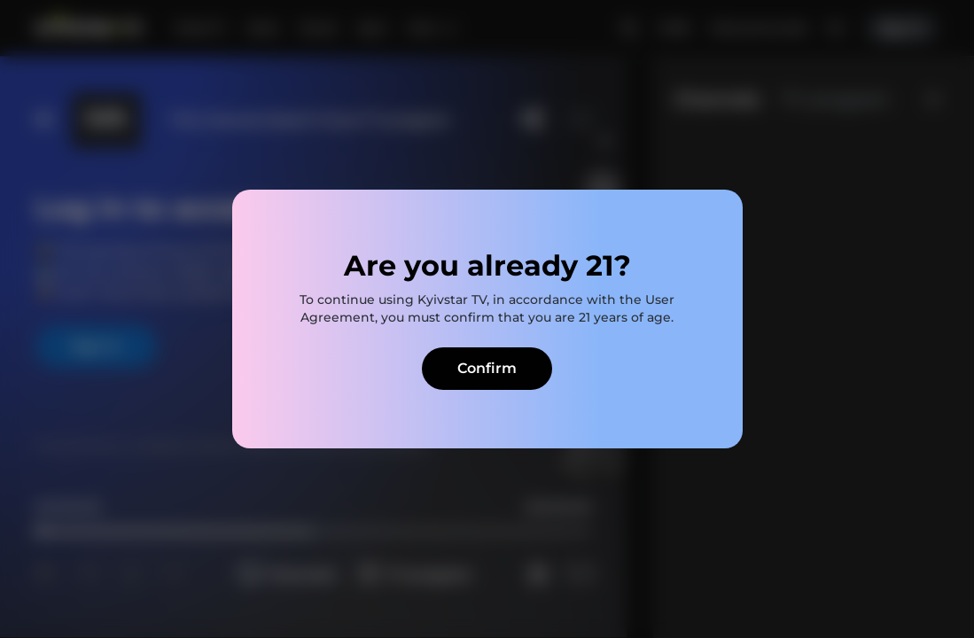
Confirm (487, 368)
